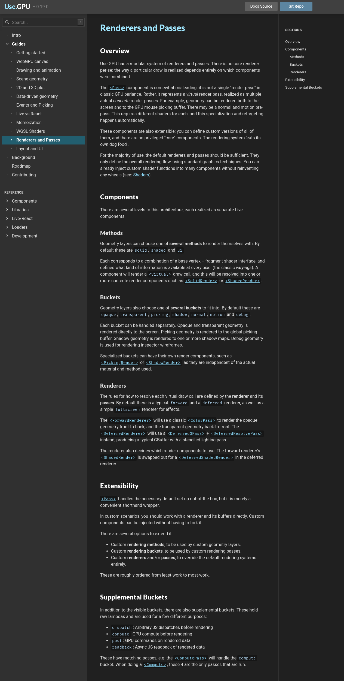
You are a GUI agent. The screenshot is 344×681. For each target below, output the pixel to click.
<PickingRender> (119, 362)
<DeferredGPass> (186, 433)
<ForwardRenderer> (130, 420)
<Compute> (155, 664)
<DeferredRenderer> (123, 433)
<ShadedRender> (242, 281)
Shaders (141, 174)
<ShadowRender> (163, 362)
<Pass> (117, 88)
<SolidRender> (201, 281)
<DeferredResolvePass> (237, 433)
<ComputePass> (191, 658)
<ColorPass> (201, 420)
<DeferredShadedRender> (206, 457)
